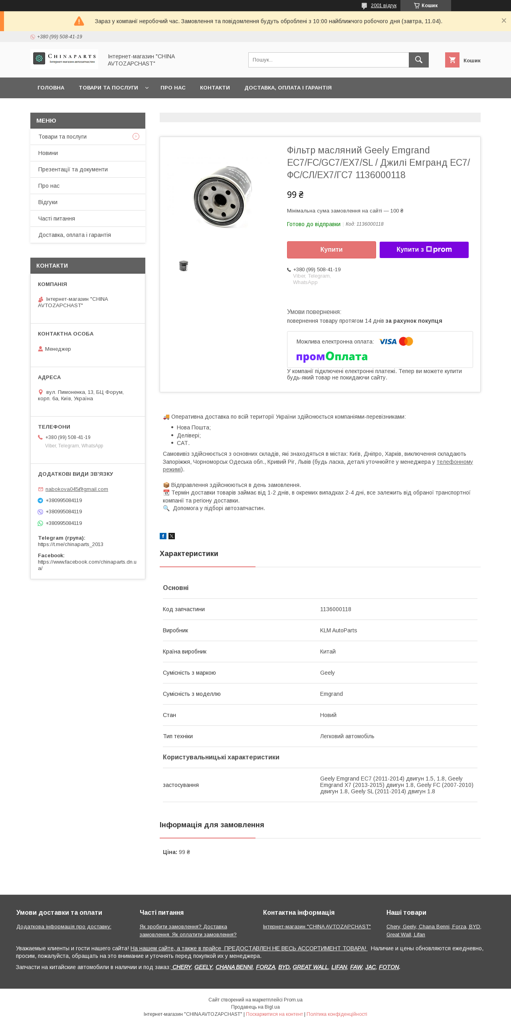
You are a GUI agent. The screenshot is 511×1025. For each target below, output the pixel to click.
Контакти (215, 88)
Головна (51, 88)
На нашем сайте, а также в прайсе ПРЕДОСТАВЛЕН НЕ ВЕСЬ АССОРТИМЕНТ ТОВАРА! (249, 948)
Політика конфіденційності (337, 1014)
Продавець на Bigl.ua (255, 1007)
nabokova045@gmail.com (77, 489)
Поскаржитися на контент (274, 1014)
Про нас (173, 88)
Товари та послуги (108, 88)
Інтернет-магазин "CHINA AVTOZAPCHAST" (317, 927)
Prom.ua (293, 1000)
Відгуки (47, 202)
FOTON (389, 967)
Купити (332, 249)
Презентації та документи (73, 169)
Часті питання (56, 218)
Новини (48, 153)
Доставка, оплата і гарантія (288, 88)
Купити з (424, 249)
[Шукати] (419, 60)
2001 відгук (383, 5)
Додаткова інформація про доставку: (63, 927)
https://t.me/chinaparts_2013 (70, 544)
